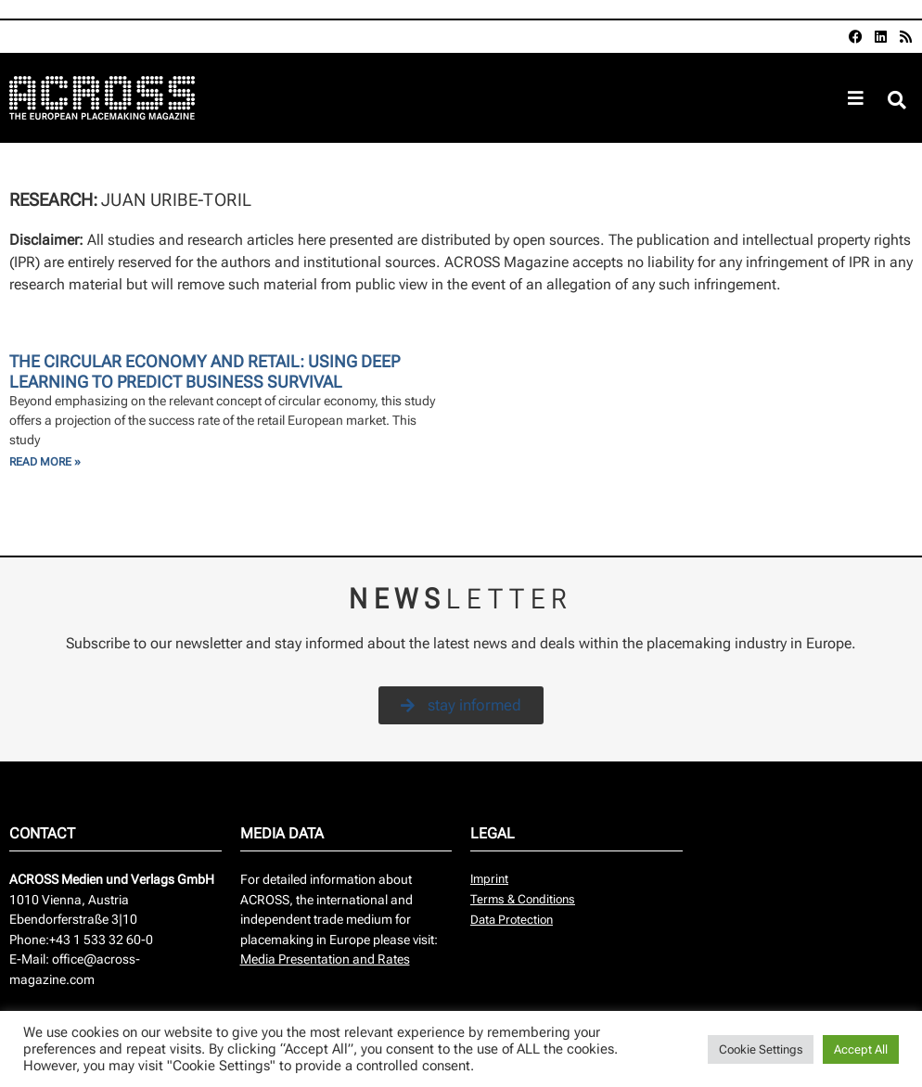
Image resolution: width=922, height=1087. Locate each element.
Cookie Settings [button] (760, 1049)
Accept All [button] (861, 1049)
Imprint (489, 879)
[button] (897, 100)
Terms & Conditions (522, 899)
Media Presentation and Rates (325, 959)
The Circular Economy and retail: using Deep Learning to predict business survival (204, 371)
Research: (55, 200)
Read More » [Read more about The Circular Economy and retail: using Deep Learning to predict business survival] (45, 461)
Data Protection (511, 920)
